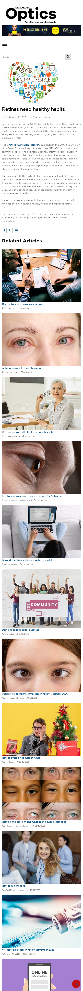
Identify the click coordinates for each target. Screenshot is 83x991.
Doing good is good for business (20, 630)
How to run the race (13, 886)
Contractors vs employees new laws (22, 304)
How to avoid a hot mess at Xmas (21, 758)
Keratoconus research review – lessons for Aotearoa (31, 496)
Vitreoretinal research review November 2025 (28, 950)
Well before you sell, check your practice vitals (28, 432)
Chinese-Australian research (23, 145)
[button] (4, 43)
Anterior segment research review (21, 368)
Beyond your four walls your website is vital (27, 560)
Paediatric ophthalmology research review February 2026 (35, 694)
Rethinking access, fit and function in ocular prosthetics (34, 822)
